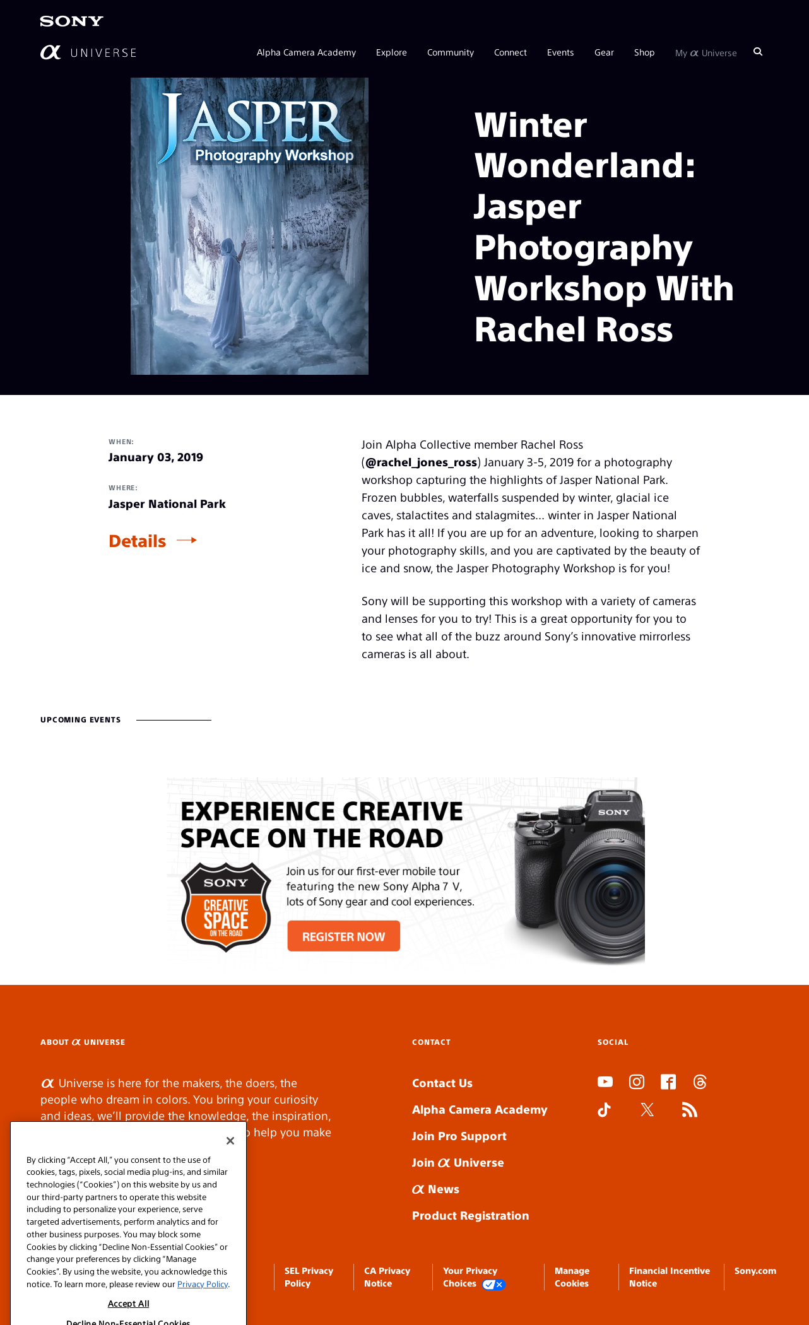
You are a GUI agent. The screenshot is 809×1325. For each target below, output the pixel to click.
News (435, 1188)
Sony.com (755, 1270)
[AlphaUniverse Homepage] (88, 52)
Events (560, 51)
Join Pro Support (459, 1135)
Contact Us (442, 1082)
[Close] (230, 1160)
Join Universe (458, 1162)
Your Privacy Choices (474, 1277)
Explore (391, 51)
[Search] (758, 51)
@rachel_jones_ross (421, 461)
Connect (510, 51)
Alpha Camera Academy (306, 51)
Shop (644, 51)
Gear (604, 51)
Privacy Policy (202, 1303)
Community (450, 51)
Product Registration (470, 1215)
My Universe (706, 52)
